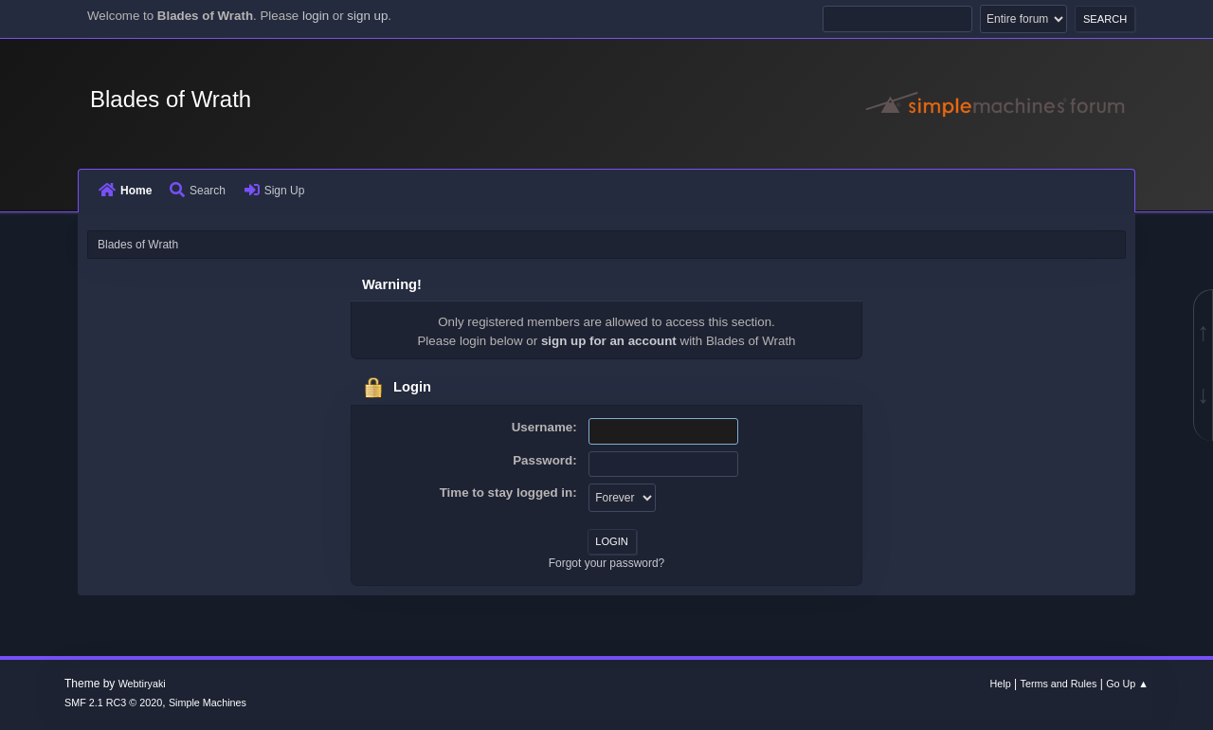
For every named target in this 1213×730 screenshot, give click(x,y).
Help (1000, 683)
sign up (367, 16)
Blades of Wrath (170, 99)
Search (198, 190)
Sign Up (274, 190)
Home (125, 190)
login (315, 16)
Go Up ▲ (1127, 683)
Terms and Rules (1059, 683)
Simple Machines (207, 702)
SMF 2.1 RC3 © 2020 (113, 702)
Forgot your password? (607, 563)
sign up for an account (609, 341)
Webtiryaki (142, 683)
